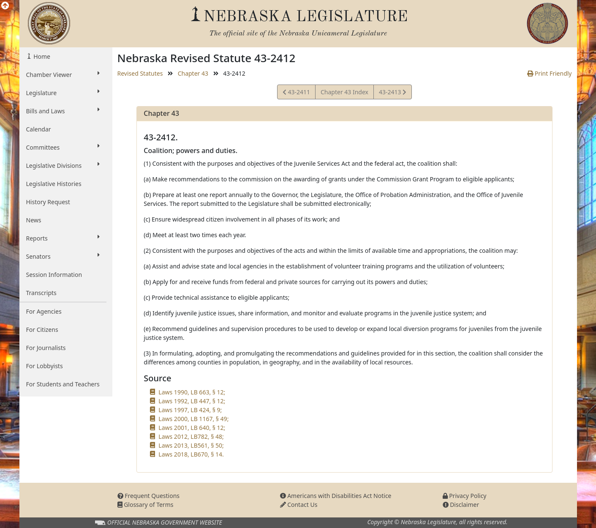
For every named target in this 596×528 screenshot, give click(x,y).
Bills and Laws (63, 111)
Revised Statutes (140, 73)
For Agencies (44, 311)
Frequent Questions (148, 496)
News (33, 220)
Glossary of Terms (145, 505)
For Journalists (46, 348)
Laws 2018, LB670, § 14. (190, 454)
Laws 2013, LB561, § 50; (190, 445)
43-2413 (392, 93)
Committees (63, 147)
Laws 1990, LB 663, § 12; (191, 392)
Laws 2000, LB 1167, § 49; (193, 419)
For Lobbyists (44, 366)
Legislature (63, 92)
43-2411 (296, 93)
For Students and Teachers (63, 384)
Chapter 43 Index (344, 92)
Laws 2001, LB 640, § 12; (191, 428)
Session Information (54, 275)
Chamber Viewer (63, 74)
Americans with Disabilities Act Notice (336, 496)
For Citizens (42, 330)
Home (41, 56)
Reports (63, 238)
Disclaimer (461, 505)
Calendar (38, 129)
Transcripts (41, 293)
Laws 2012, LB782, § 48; (190, 436)
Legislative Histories (54, 184)
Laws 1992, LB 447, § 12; (191, 401)
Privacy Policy (465, 496)
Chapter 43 (193, 73)
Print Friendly (549, 73)
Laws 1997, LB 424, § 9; (190, 410)
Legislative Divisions (63, 165)
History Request (48, 202)
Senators (63, 256)
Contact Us (299, 505)
